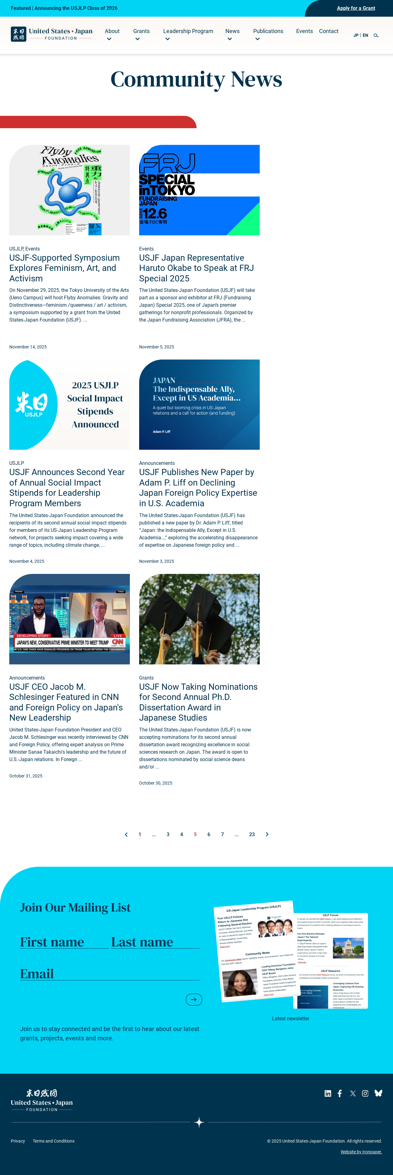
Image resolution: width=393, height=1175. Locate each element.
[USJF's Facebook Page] (340, 1093)
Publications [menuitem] (268, 31)
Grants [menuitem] (141, 31)
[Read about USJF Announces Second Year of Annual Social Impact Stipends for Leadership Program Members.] (69, 405)
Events (32, 249)
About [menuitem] (112, 31)
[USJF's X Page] (353, 1093)
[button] (376, 35)
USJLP (16, 249)
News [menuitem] (232, 31)
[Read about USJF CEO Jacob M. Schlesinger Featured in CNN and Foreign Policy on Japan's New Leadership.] (69, 619)
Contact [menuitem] (329, 31)
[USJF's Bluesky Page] (378, 1093)
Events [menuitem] (304, 31)
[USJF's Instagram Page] (365, 1093)
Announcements (157, 463)
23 (252, 834)
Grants (146, 678)
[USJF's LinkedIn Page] (328, 1093)
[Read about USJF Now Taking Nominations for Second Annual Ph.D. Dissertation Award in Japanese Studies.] (199, 619)
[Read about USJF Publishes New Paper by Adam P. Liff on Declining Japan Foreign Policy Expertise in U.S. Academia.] (199, 405)
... (154, 834)
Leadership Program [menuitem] (188, 31)
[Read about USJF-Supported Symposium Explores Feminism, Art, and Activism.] (69, 190)
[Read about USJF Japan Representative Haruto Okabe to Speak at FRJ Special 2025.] (199, 190)
